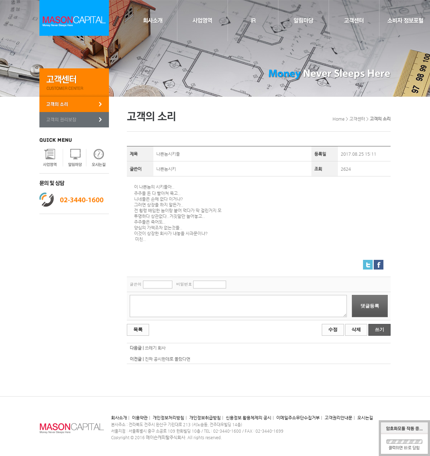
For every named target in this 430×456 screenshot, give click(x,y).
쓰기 (379, 329)
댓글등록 (369, 306)
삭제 (356, 329)
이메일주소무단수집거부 (298, 417)
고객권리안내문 (338, 417)
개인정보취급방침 (205, 417)
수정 (333, 329)
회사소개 (119, 417)
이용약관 (140, 417)
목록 (138, 329)
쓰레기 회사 (155, 347)
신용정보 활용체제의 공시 (248, 417)
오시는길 (365, 417)
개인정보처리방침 (168, 417)
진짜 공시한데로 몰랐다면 (167, 359)
